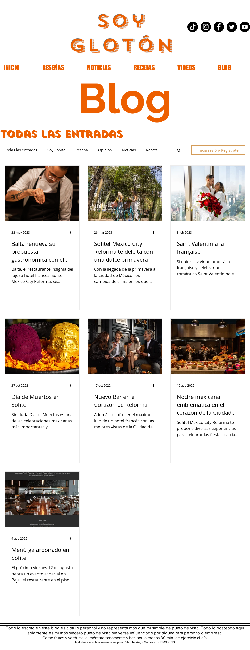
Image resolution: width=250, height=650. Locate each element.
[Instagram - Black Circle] (206, 27)
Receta (152, 149)
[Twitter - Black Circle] (232, 27)
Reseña (82, 149)
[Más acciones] (72, 232)
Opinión (105, 149)
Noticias (129, 149)
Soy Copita (56, 149)
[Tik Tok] (193, 27)
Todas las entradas (21, 149)
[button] (178, 150)
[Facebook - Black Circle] (219, 27)
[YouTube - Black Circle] (245, 27)
